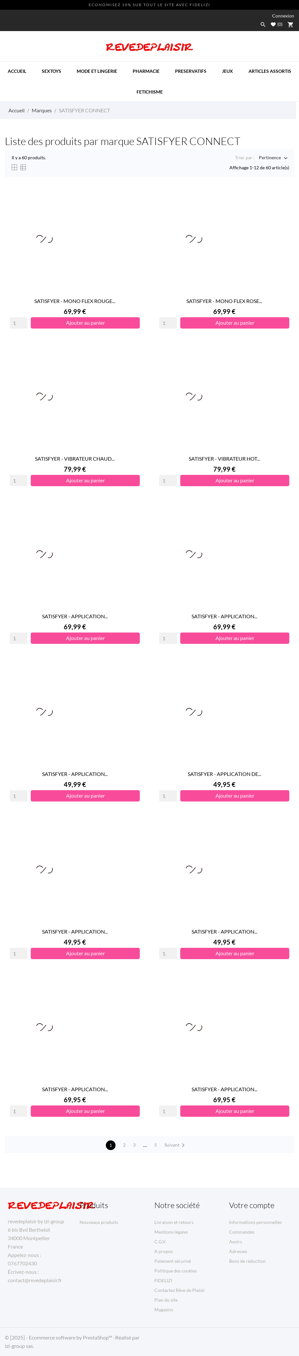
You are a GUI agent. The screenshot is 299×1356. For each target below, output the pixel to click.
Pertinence (270, 158)
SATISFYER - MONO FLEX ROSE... (224, 301)
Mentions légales (171, 1232)
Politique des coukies (175, 1270)
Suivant (175, 1145)
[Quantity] (19, 323)
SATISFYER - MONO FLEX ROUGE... (74, 301)
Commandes (241, 1232)
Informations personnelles (255, 1222)
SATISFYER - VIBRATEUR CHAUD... (75, 458)
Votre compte (251, 1205)
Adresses (238, 1251)
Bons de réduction (247, 1261)
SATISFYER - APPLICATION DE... (224, 774)
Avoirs (235, 1241)
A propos (163, 1251)
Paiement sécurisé (172, 1261)
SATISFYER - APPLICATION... (75, 616)
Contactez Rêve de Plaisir (179, 1290)
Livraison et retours (174, 1222)
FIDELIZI (163, 1280)
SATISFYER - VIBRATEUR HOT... (224, 458)
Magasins (163, 1309)
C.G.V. (160, 1241)
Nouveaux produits (99, 1222)
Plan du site (166, 1300)
